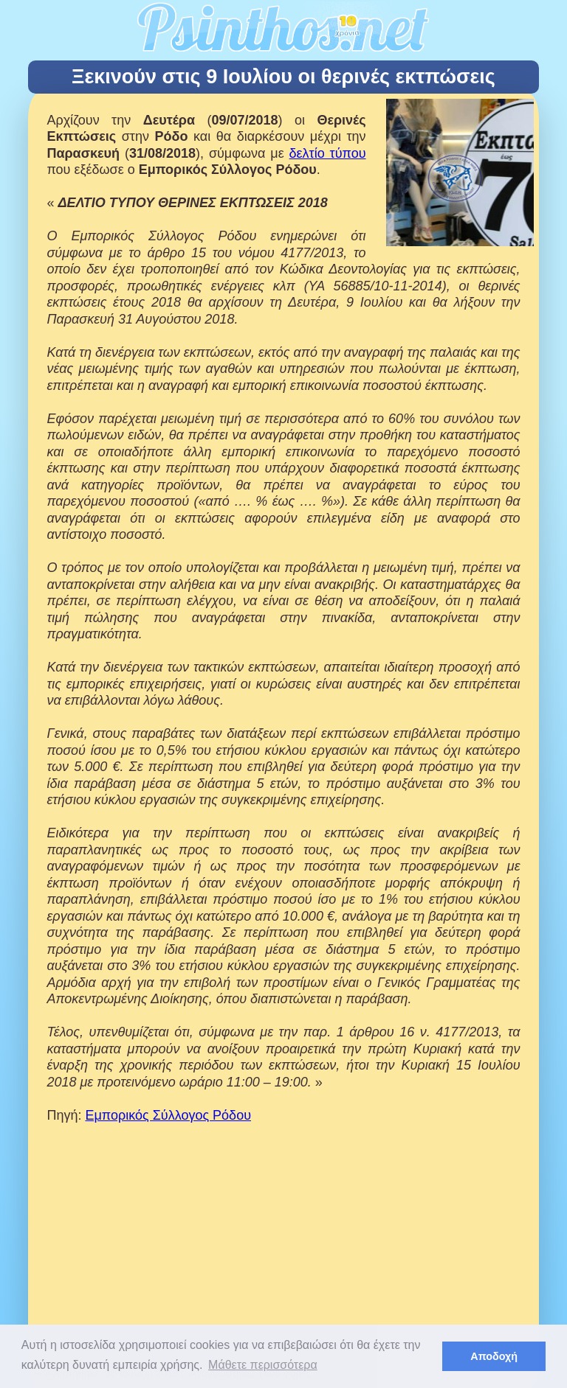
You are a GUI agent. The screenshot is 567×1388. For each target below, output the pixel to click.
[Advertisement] (284, 1260)
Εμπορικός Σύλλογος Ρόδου (168, 1115)
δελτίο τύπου (327, 153)
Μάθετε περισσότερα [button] (262, 1365)
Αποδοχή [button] (494, 1356)
